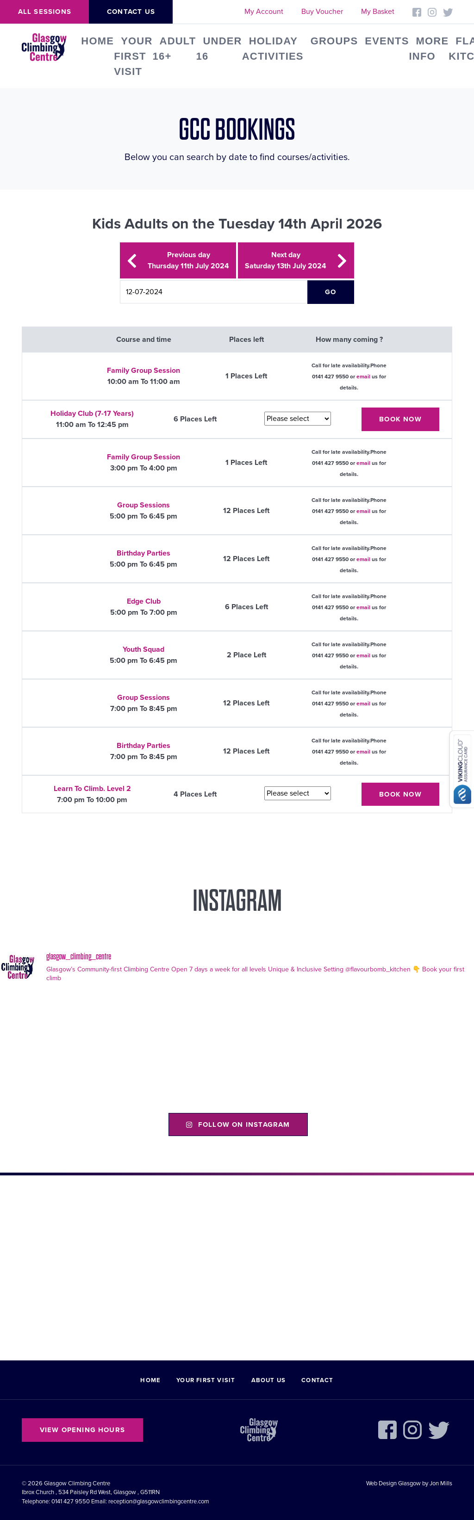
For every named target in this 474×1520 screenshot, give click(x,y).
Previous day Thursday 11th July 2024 (178, 260)
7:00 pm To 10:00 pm (92, 799)
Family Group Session (143, 370)
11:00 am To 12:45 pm (92, 424)
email (363, 376)
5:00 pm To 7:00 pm (143, 612)
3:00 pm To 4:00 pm (143, 468)
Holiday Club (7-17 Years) (92, 413)
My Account (263, 11)
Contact (317, 1380)
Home (97, 41)
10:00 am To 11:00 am (143, 381)
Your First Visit (133, 56)
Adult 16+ (174, 48)
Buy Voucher (322, 11)
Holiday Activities (273, 48)
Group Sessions (143, 505)
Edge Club (144, 601)
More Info (429, 48)
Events (387, 41)
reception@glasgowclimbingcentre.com (158, 1501)
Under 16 (219, 48)
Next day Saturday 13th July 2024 (296, 260)
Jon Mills (441, 1483)
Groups (334, 41)
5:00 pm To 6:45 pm (143, 516)
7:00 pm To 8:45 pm (143, 708)
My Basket (377, 11)
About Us (268, 1380)
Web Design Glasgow (393, 1483)
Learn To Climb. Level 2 (92, 788)
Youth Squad (143, 649)
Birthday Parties (143, 553)
